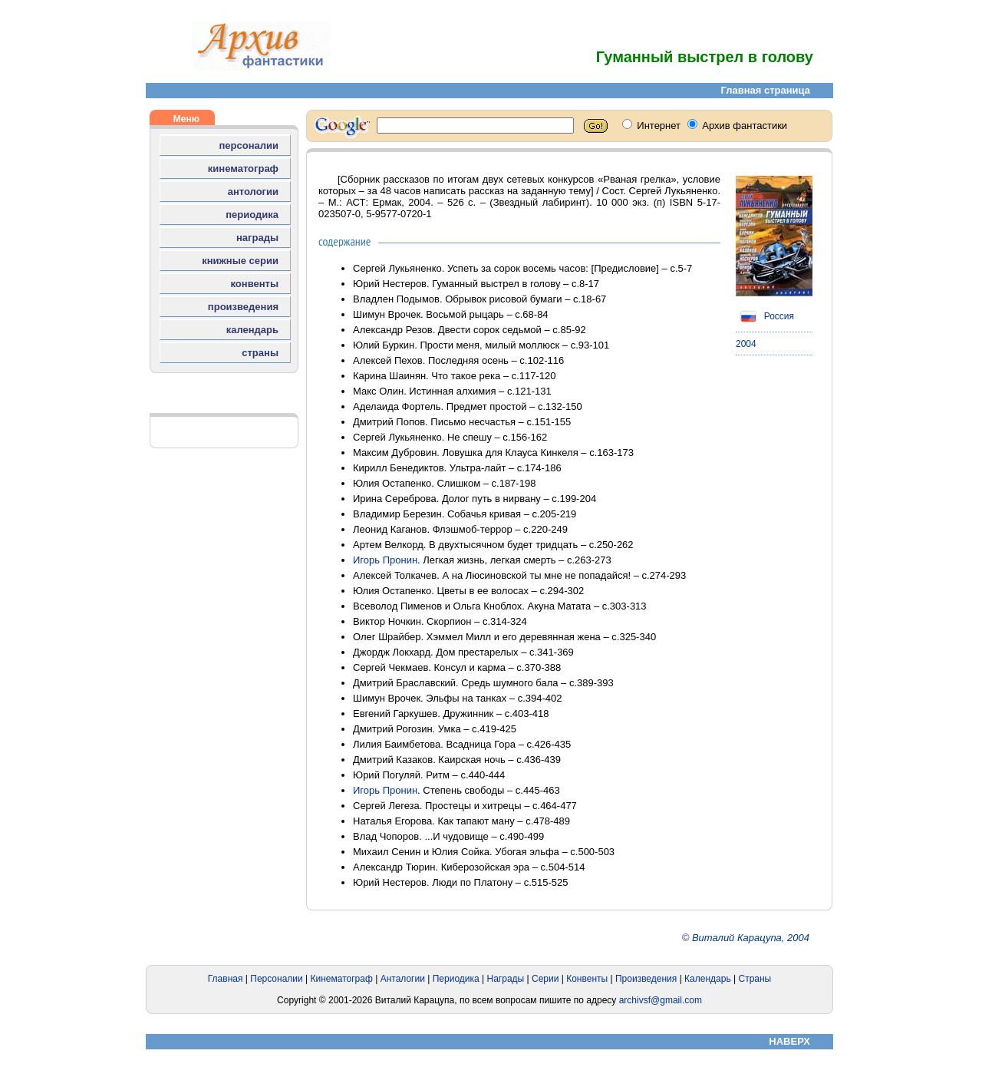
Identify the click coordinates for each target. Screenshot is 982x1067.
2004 (746, 344)
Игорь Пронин (385, 560)
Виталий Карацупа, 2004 (750, 937)
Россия (765, 316)
